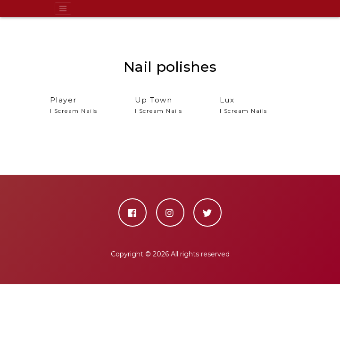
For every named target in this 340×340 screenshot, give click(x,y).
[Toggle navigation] (63, 8)
